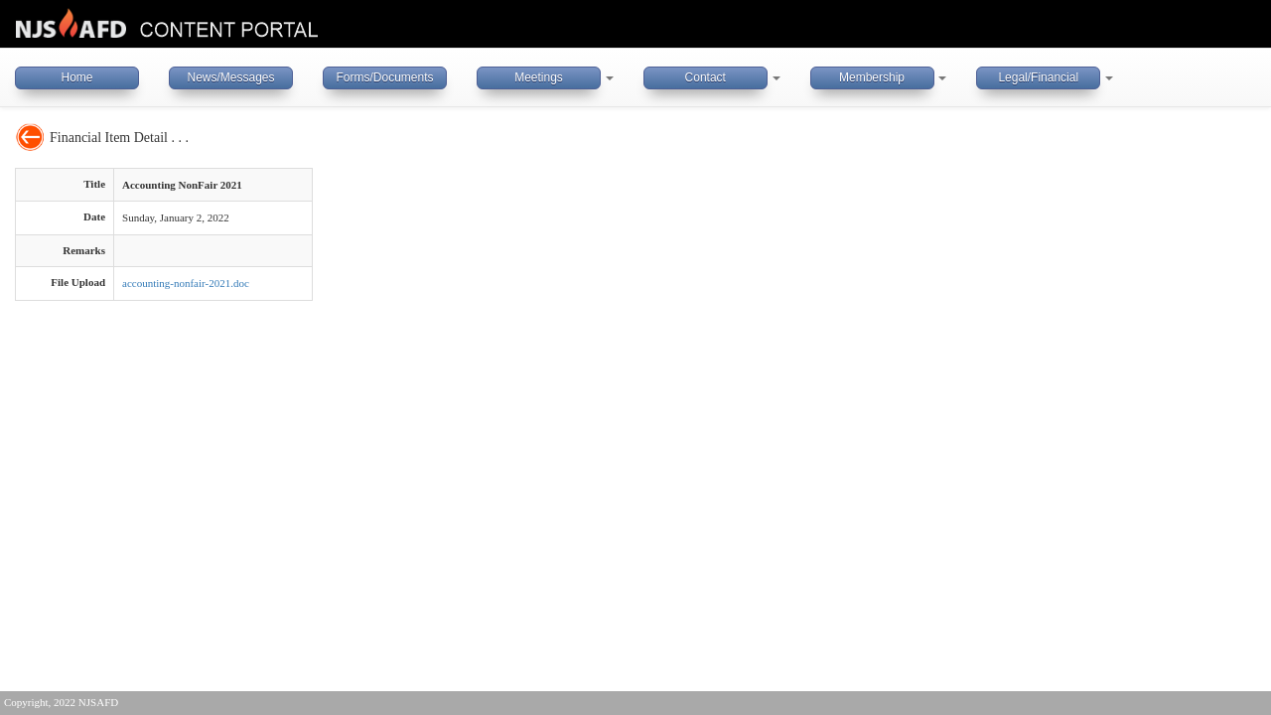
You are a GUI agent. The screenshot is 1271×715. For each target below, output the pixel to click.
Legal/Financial (1038, 77)
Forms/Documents (384, 77)
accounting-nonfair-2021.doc (185, 283)
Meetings (538, 77)
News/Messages (230, 77)
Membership (872, 77)
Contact (705, 77)
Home (76, 77)
